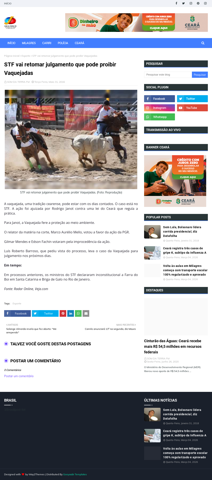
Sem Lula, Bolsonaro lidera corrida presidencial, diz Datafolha (182, 232)
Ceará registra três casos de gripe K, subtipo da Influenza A (184, 250)
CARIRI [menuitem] (46, 43)
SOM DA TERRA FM (18, 81)
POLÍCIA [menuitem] (63, 43)
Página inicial (11, 55)
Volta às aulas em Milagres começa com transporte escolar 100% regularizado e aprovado (185, 270)
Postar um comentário (19, 376)
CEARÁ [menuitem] (79, 43)
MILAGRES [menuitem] (29, 43)
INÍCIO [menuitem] (11, 43)
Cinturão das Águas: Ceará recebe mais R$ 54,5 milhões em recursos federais (172, 346)
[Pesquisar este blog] (168, 75)
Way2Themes (37, 474)
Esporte (26, 55)
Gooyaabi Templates (75, 474)
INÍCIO (7, 3)
